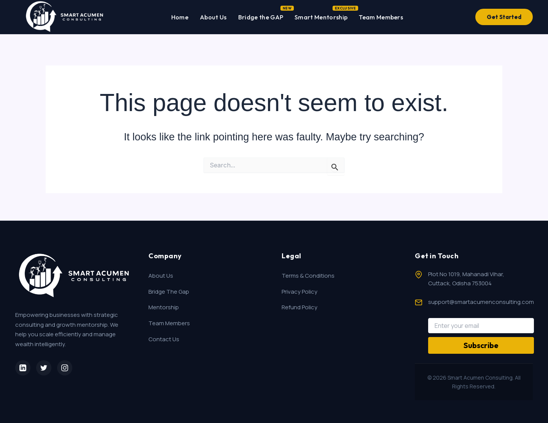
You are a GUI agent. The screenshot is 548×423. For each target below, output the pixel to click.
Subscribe (481, 345)
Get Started (504, 17)
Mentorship (163, 307)
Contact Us (163, 339)
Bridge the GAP (260, 15)
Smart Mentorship (321, 15)
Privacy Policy (299, 292)
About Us (213, 17)
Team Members (381, 17)
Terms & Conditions (308, 276)
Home (179, 17)
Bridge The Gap (168, 292)
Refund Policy (299, 307)
